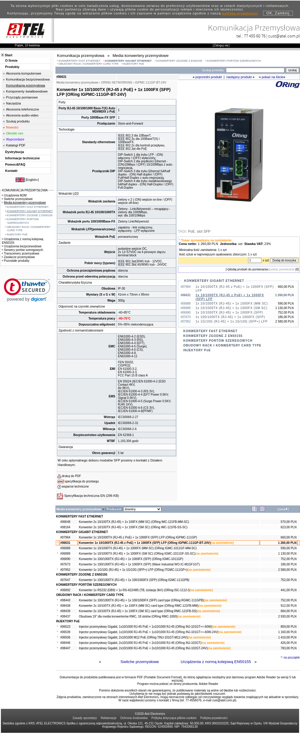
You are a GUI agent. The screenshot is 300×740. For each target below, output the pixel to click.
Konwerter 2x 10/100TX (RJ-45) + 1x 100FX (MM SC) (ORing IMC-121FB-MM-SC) (134, 521)
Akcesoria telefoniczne (22, 109)
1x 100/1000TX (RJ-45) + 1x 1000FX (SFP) (230, 317)
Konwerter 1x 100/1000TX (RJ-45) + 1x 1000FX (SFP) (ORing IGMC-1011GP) (131, 559)
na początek (292, 657)
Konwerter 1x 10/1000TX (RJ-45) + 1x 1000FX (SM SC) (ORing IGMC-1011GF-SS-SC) (137, 553)
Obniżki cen (14, 133)
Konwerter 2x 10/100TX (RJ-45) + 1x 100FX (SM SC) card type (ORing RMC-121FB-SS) (138, 611)
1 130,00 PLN (287, 553)
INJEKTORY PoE (133, 63)
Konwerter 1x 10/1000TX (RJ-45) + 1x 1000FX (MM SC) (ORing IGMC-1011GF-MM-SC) (138, 548)
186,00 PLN (289, 564)
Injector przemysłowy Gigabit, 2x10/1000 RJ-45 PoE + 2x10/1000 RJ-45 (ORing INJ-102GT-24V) (143, 648)
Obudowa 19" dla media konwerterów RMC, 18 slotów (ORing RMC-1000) (128, 616)
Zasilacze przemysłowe (18, 257)
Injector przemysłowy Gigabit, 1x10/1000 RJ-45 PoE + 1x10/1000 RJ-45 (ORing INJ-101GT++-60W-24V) (148, 632)
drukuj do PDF (71, 476)
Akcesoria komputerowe (23, 73)
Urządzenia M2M (14, 195)
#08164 (65, 527)
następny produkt (239, 77)
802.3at (131, 148)
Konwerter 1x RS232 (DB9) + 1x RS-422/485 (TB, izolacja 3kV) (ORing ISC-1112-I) (134, 590)
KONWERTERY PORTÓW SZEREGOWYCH (234, 60)
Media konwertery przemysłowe (24, 202)
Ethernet (160, 161)
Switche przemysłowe (140, 661)
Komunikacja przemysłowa (25, 85)
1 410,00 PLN (287, 637)
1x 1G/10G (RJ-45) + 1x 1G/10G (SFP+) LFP (232, 321)
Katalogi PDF (16, 145)
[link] (27, 290)
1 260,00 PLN (287, 542)
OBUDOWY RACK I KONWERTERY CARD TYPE (88, 63)
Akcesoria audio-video (22, 115)
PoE (112, 111)
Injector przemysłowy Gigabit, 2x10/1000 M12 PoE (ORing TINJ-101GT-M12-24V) (133, 637)
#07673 (65, 564)
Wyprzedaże (15, 139)
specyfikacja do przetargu (82, 481)
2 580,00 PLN (287, 569)
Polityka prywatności (214, 718)
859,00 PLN (289, 626)
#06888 (65, 548)
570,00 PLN (289, 521)
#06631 (65, 542)
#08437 (65, 616)
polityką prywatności (240, 13)
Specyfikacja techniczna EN (84, 495)
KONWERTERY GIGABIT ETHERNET (128, 60)
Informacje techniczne (22, 158)
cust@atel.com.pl (284, 36)
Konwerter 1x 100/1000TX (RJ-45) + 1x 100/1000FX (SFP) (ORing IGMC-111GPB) (134, 580)
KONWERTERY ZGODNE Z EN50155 (179, 60)
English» (32, 179)
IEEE (121, 138)
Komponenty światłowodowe (27, 91)
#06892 (65, 590)
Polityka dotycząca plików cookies (174, 718)
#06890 (65, 559)
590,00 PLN (289, 548)
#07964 (65, 537)
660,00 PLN (289, 537)
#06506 (65, 637)
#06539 (65, 632)
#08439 (65, 611)
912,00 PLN (289, 605)
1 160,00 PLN (287, 632)
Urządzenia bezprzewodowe (22, 246)
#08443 (65, 600)
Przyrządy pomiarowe (22, 97)
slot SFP (203, 231)
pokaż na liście (273, 77)
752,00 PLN (289, 559)
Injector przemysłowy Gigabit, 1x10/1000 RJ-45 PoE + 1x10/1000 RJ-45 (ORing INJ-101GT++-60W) (145, 626)
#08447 (65, 648)
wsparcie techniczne (75, 486)
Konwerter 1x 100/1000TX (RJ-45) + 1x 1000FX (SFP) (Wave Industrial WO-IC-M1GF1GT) (139, 564)
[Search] (255, 70)
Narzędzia (13, 103)
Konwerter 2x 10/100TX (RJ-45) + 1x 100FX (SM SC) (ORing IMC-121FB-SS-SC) (133, 527)
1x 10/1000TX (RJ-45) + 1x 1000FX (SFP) (229, 312)
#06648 (65, 521)
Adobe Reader (208, 683)
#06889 (65, 553)
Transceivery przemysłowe (20, 253)
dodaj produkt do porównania (248, 269)
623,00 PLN (289, 527)
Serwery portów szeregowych (22, 250)
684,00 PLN (289, 611)
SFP (112, 117)
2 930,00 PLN (287, 616)
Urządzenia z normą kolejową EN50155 (216, 661)
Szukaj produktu (18, 121)
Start (8, 55)
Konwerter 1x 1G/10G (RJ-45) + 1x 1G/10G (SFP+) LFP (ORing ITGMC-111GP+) (133, 569)
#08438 (65, 605)
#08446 (65, 642)
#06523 (65, 626)
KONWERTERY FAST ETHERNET (79, 60)
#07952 (65, 569)
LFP (151, 154)
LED (76, 193)
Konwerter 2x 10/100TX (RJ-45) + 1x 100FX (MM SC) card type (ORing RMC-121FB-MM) (138, 605)
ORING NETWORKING (116, 82)
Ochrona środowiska (134, 718)
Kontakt (11, 170)
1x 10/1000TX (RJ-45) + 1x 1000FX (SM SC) (231, 308)
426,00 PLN (289, 642)
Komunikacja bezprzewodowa (28, 79)
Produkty (12, 67)
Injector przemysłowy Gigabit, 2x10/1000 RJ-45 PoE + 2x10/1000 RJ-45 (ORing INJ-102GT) (140, 642)
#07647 (65, 580)
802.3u (130, 138)
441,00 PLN (289, 590)
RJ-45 (71, 108)
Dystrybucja (14, 152)
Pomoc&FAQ (15, 164)
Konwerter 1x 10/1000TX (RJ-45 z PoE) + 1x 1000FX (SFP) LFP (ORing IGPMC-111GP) (138, 537)
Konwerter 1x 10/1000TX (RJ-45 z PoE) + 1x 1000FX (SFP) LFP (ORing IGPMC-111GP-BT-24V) (145, 542)
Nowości (12, 127)
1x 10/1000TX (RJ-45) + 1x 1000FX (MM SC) (232, 303)
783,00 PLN (289, 648)
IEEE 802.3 (125, 135)
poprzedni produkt (208, 77)
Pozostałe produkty (15, 260)
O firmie (11, 60)
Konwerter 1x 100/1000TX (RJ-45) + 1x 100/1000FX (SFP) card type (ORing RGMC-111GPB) (141, 600)
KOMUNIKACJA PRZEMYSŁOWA (25, 190)
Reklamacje (108, 718)
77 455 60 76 (255, 36)
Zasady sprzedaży (85, 718)
